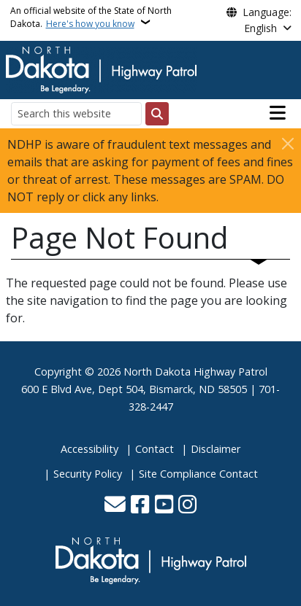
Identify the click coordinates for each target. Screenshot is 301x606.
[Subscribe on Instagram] (187, 505)
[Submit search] (157, 113)
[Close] (288, 143)
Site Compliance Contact (198, 474)
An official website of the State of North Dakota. (91, 17)
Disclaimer (215, 449)
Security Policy (87, 474)
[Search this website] (76, 113)
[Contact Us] (115, 505)
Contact (154, 449)
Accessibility (89, 449)
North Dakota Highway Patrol (195, 371)
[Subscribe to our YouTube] (164, 505)
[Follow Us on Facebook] (140, 505)
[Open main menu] (277, 113)
